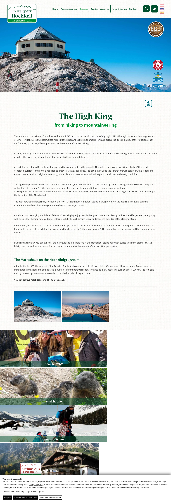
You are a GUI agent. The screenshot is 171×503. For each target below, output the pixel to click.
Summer (84, 8)
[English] (162, 9)
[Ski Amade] (155, 86)
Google (27, 492)
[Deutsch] (162, 5)
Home (55, 8)
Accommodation (69, 8)
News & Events (119, 8)
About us (104, 8)
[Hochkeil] (22, 15)
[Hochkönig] (158, 77)
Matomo (34, 492)
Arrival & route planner (90, 448)
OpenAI (41, 492)
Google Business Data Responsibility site (133, 488)
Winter (94, 8)
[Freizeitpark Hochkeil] (107, 395)
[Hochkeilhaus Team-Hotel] (64, 395)
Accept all (7, 498)
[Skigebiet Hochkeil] (149, 395)
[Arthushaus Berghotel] (21, 395)
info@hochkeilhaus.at (30, 464)
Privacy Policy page (36, 485)
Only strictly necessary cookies (25, 498)
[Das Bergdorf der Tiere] (158, 65)
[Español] (162, 13)
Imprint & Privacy (57, 452)
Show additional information (50, 498)
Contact (133, 8)
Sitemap (53, 448)
